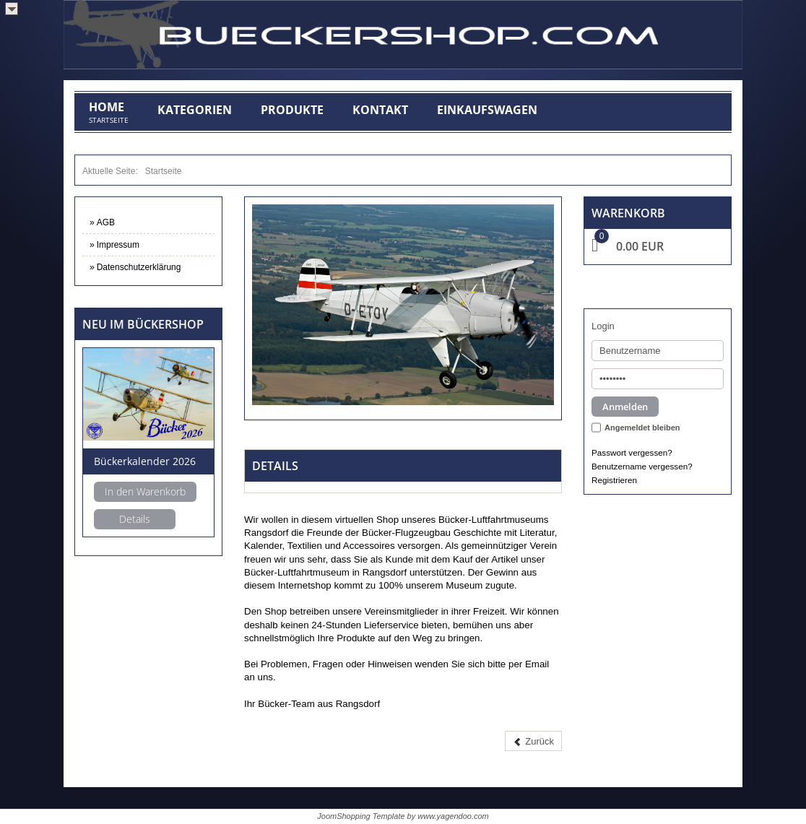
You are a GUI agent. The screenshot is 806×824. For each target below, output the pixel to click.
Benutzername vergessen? (642, 466)
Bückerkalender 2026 (145, 461)
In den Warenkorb (145, 491)
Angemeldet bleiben (642, 427)
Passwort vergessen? (632, 452)
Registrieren (614, 480)
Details (134, 519)
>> (11, 8)
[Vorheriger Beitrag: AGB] (533, 742)
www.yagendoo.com (452, 816)
